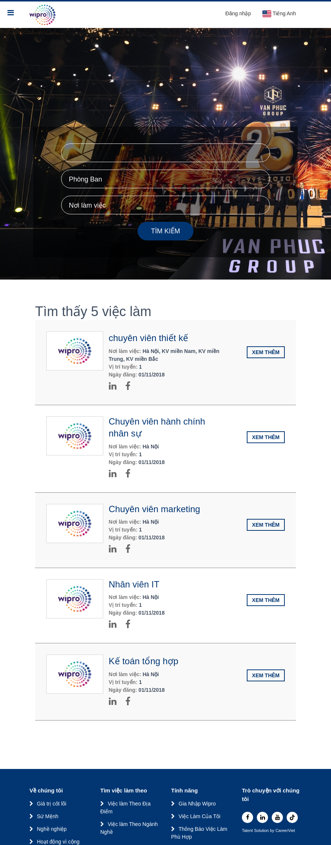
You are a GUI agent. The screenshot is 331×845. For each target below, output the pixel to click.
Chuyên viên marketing (154, 509)
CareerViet (285, 831)
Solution (262, 831)
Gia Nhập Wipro (197, 804)
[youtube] (277, 817)
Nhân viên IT (134, 584)
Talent (248, 831)
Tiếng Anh (279, 13)
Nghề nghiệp (52, 829)
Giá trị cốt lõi (51, 804)
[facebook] (247, 817)
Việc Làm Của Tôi (199, 816)
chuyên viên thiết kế (148, 338)
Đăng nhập (238, 13)
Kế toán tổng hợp (144, 661)
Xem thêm (266, 352)
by (272, 831)
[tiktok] (292, 817)
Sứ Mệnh (47, 816)
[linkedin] (262, 817)
